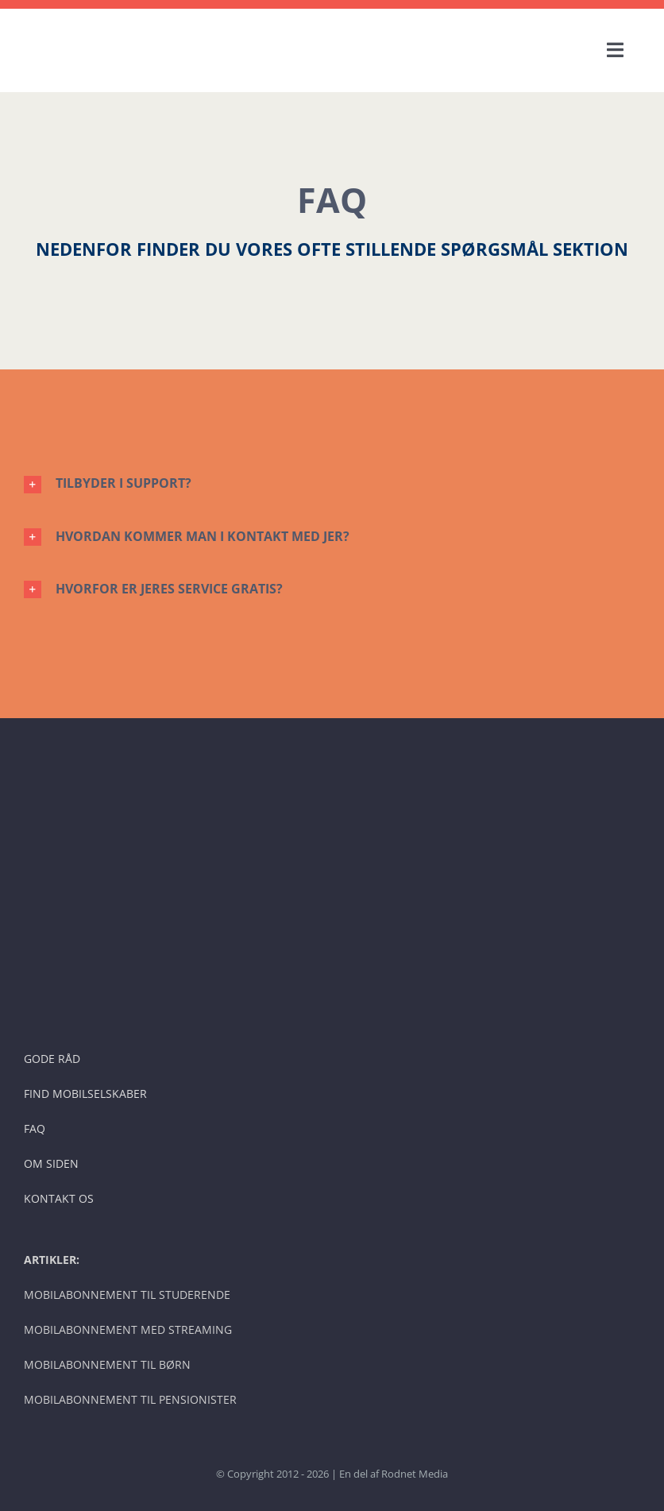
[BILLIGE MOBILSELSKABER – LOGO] (143, 26)
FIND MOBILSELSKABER (85, 1093)
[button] (332, 483)
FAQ (34, 1128)
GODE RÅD (52, 1058)
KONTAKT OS (59, 1198)
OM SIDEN (51, 1163)
